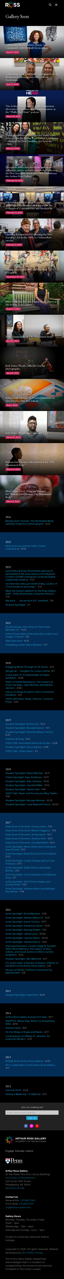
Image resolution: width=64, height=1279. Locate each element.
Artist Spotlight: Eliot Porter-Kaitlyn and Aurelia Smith (27, 883)
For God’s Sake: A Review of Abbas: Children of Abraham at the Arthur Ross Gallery (31, 964)
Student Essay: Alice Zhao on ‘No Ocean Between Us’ (27, 628)
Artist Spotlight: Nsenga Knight (22, 929)
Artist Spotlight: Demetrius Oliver (24, 925)
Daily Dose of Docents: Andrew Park (25, 838)
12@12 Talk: (19, 751)
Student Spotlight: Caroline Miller (23, 785)
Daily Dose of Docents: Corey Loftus (25, 826)
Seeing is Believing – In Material (22, 1094)
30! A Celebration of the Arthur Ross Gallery (30, 1065)
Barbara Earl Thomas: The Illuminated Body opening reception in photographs (29, 522)
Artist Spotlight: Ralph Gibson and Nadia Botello (28, 869)
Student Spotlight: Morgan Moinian (25, 800)
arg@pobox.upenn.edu (18, 1207)
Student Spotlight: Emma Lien (22, 723)
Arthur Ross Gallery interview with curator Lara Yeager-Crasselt (31, 635)
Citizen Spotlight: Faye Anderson (23, 777)
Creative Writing (14, 738)
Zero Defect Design (32, 1252)
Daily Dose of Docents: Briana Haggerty (27, 830)
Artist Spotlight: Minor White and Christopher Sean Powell (30, 848)
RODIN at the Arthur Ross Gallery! (24, 1061)
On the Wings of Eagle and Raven (23, 1031)
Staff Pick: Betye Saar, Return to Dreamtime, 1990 (30, 1022)
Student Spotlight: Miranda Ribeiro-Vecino (29, 732)
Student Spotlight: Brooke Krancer (24, 727)
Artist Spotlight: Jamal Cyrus (21, 933)
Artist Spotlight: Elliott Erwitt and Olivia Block (30, 853)
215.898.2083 (27, 1200)
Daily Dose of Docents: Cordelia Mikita (26, 842)
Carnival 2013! (13, 1090)
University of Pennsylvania (20, 1177)
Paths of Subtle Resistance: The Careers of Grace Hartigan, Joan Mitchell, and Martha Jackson (29, 684)
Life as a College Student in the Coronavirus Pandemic (29, 693)
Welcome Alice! (13, 640)
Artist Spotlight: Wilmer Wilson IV (24, 917)
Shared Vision (13, 1027)
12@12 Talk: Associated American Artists (28, 743)
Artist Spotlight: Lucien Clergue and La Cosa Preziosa (30, 862)
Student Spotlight (15, 604)
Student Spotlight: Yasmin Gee (22, 789)
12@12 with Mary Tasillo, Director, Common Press (29, 700)
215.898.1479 (26, 1203)
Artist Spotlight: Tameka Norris (22, 941)
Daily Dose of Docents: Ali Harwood (25, 834)
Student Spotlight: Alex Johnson (23, 781)
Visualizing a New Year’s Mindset (23, 644)
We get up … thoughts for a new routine (27, 670)
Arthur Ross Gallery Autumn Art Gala (26, 1016)
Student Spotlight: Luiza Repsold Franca (27, 804)
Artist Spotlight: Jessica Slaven (22, 937)
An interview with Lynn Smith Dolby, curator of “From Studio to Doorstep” (31, 585)
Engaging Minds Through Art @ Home (26, 666)
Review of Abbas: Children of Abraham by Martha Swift (28, 971)
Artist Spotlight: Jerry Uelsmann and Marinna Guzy (30, 876)
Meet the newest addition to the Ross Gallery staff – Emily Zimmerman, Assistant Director (30, 592)
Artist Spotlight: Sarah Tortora (22, 921)
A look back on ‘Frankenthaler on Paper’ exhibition (27, 676)
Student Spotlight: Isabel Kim (21, 994)
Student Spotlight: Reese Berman (24, 773)
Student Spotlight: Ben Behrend (23, 958)
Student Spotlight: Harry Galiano (23, 747)
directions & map (15, 1188)
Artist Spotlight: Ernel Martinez (22, 913)
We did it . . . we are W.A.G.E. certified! (26, 600)
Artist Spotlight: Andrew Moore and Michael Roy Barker (30, 890)
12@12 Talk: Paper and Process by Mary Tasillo (31, 793)
